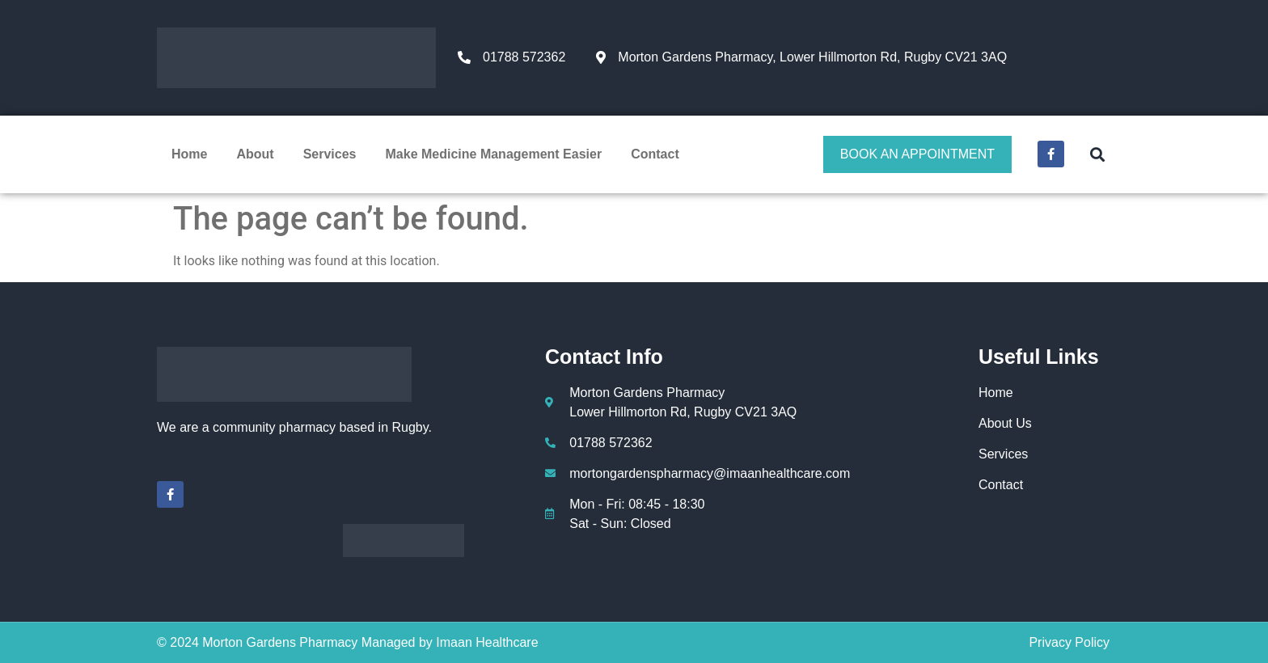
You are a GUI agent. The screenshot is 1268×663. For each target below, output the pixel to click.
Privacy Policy (1069, 642)
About (254, 154)
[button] (1097, 154)
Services (330, 154)
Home (189, 154)
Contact (655, 154)
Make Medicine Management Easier (494, 154)
